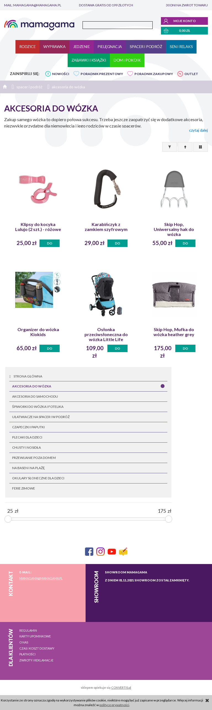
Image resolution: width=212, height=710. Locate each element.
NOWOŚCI (60, 74)
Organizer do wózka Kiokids (38, 332)
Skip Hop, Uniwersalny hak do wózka (174, 229)
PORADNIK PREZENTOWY (102, 74)
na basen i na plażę (28, 468)
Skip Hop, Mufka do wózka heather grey (173, 332)
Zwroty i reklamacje (36, 660)
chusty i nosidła (26, 447)
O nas (23, 642)
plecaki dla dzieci (27, 437)
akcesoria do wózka (31, 386)
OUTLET (191, 74)
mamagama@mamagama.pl (41, 578)
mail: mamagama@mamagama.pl (32, 5)
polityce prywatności (114, 705)
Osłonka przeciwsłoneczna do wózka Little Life (106, 334)
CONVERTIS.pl (121, 687)
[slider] (8, 519)
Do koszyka (50, 244)
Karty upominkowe (35, 636)
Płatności (27, 654)
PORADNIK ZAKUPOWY (153, 74)
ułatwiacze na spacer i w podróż (41, 417)
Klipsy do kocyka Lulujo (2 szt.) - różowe (38, 227)
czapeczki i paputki (28, 427)
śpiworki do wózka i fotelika (37, 407)
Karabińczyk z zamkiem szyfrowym (106, 227)
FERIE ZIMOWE (23, 488)
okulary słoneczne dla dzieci (38, 478)
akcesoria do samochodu (35, 396)
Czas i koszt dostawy (36, 648)
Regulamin (28, 630)
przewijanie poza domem (34, 458)
